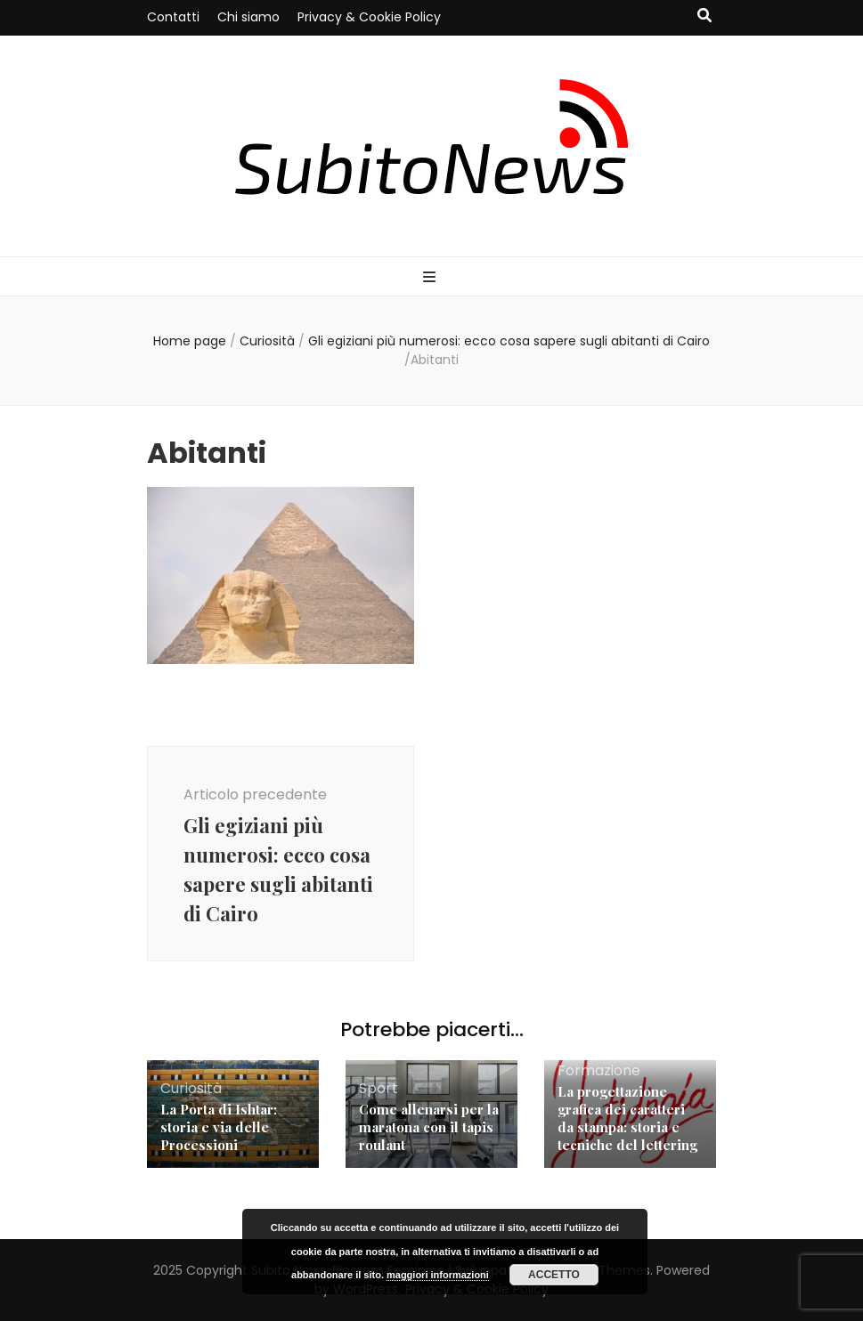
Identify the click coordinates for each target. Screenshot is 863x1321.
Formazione (599, 1070)
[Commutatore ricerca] (704, 16)
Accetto (554, 1274)
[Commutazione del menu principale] (431, 278)
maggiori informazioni (438, 1274)
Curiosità (267, 341)
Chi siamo (248, 17)
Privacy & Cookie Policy (369, 17)
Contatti (173, 17)
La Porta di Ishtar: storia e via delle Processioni (218, 1127)
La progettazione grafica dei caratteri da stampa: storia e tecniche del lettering (627, 1118)
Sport (378, 1088)
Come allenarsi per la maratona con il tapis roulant (429, 1127)
